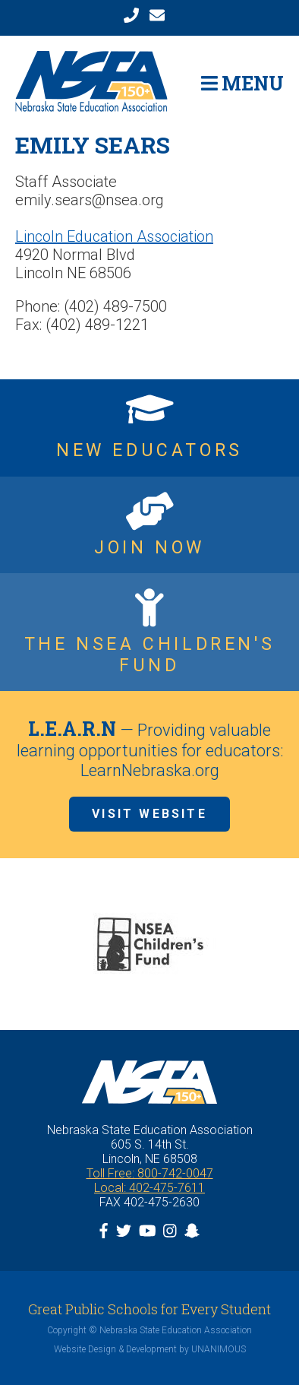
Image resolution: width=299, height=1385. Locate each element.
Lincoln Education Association (114, 236)
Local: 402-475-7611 (149, 1188)
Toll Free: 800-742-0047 (150, 1173)
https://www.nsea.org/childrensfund (149, 632)
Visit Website (149, 814)
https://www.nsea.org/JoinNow (149, 525)
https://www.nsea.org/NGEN (149, 428)
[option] (149, 944)
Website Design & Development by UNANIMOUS (150, 1349)
